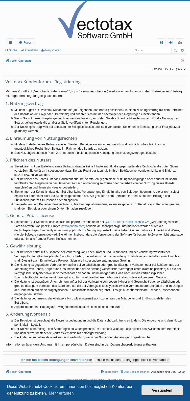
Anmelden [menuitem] (172, 43)
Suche (13, 50)
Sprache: (157, 68)
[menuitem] (162, 42)
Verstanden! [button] (162, 390)
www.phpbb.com (73, 226)
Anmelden (31, 50)
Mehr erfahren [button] (61, 393)
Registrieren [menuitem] (181, 43)
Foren (28, 42)
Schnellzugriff (11, 43)
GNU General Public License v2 (127, 222)
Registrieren (53, 50)
